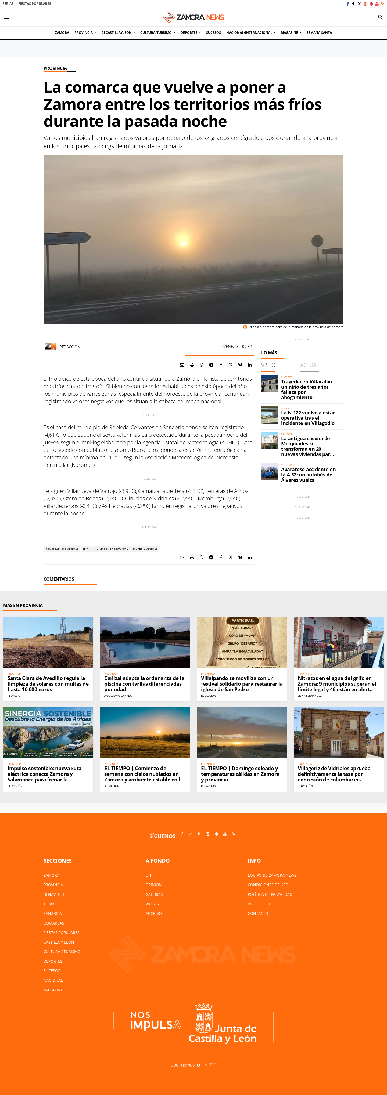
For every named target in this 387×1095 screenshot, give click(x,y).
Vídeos (152, 903)
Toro (49, 903)
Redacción (69, 346)
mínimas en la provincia (110, 549)
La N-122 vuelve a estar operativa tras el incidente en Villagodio (308, 418)
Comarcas (54, 923)
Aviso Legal (259, 903)
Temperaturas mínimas (62, 549)
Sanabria (53, 913)
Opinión (154, 884)
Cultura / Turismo (62, 951)
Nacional (53, 980)
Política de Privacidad (270, 894)
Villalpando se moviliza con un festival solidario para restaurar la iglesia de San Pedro (242, 684)
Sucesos (52, 970)
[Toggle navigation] (6, 17)
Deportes (53, 961)
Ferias (7, 3)
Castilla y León (59, 942)
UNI (149, 875)
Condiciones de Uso (268, 884)
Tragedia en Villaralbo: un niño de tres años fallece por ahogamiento (307, 389)
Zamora (51, 875)
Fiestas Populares (34, 3)
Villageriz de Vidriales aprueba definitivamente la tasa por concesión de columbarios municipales (334, 777)
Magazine (53, 989)
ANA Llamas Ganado (118, 695)
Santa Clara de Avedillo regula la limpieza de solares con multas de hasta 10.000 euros (48, 684)
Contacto (258, 913)
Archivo (154, 913)
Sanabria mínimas (144, 549)
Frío (86, 549)
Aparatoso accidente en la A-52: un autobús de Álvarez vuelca (308, 474)
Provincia (55, 68)
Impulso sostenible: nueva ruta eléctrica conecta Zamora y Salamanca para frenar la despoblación (44, 777)
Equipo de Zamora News (272, 875)
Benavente (54, 894)
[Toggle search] (380, 17)
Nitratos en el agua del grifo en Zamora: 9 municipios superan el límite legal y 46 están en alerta (337, 684)
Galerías (154, 894)
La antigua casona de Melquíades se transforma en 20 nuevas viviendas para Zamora (307, 449)
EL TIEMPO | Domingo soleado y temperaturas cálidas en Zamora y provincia (240, 774)
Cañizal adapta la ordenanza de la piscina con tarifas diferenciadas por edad (144, 684)
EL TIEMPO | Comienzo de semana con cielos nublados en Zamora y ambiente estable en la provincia (143, 777)
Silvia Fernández (310, 695)
